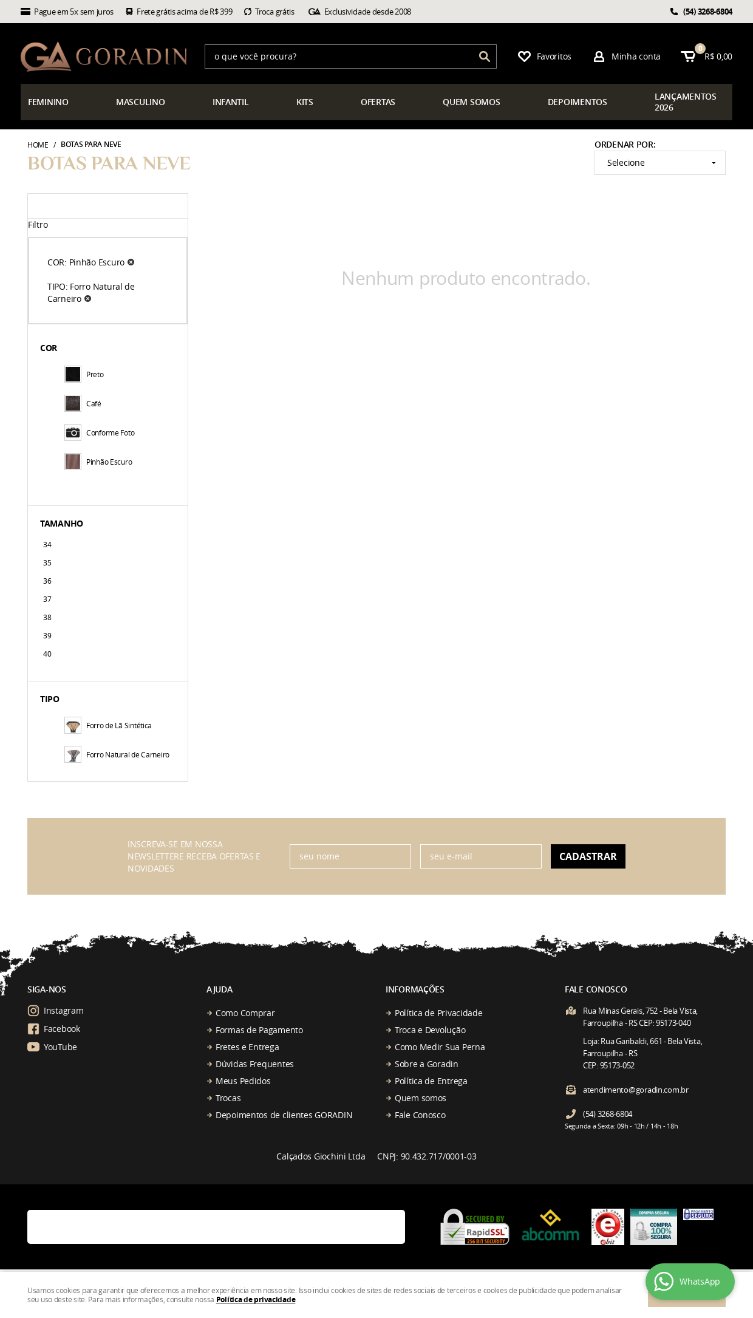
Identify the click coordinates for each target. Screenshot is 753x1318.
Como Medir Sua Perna (440, 1047)
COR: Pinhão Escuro (85, 262)
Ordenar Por (624, 144)
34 (47, 544)
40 (47, 653)
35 (47, 562)
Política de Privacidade (439, 1013)
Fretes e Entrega (247, 1047)
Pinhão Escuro (98, 461)
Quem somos (420, 1098)
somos (471, 102)
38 (47, 617)
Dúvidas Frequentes (255, 1064)
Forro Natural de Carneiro (116, 754)
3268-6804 (707, 11)
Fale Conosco (420, 1115)
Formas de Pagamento (259, 1030)
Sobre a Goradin (426, 1064)
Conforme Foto (99, 432)
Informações (415, 989)
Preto (84, 374)
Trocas (228, 1098)
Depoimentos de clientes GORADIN (284, 1115)
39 (47, 635)
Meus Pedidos (243, 1081)
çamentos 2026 (686, 101)
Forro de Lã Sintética (108, 725)
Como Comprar (245, 1013)
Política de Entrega (431, 1081)
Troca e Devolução (430, 1030)
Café (82, 403)
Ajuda (219, 989)
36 (47, 581)
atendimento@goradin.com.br (636, 1089)
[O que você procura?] (484, 56)
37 (47, 599)
